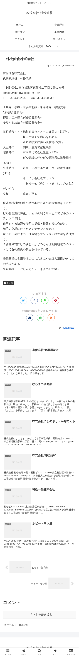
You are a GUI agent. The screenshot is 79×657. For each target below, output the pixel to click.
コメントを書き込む (39, 614)
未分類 (8, 283)
